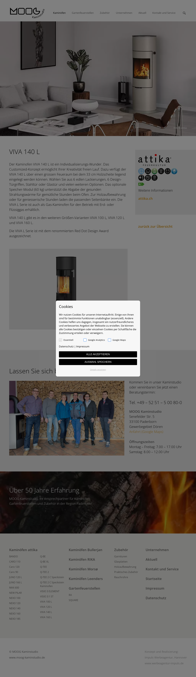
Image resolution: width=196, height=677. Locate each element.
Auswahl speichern (98, 362)
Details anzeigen (98, 369)
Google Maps (119, 339)
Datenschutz (66, 346)
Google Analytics (96, 339)
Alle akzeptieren (98, 354)
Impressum (82, 346)
